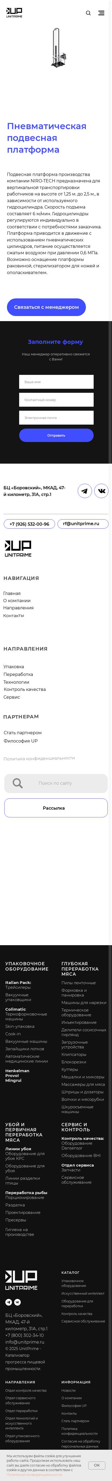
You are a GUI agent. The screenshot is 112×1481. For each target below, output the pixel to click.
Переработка (18, 674)
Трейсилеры (18, 987)
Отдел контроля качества (26, 1390)
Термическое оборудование (76, 1012)
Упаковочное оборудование (27, 966)
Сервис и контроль (75, 1127)
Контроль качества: (82, 1138)
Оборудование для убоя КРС (25, 1156)
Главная (12, 593)
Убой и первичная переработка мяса (24, 1132)
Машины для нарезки (83, 1002)
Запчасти (70, 1169)
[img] (18, 783)
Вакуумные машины (26, 1041)
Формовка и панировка (74, 993)
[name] (56, 382)
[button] (88, 12)
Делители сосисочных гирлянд (83, 1032)
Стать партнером (23, 732)
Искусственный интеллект (82, 1293)
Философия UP (21, 741)
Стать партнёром (75, 1421)
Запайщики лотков (24, 1048)
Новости (68, 1390)
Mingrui (13, 1080)
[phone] (56, 400)
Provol (12, 1075)
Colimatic (15, 1009)
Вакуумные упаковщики (18, 997)
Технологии (16, 682)
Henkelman (17, 1070)
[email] (56, 418)
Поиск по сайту (55, 783)
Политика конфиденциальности (39, 758)
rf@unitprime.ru (81, 523)
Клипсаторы (73, 1054)
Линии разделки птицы (22, 1181)
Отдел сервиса (77, 1165)
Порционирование (24, 1197)
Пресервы (15, 1219)
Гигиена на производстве (19, 1232)
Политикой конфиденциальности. (35, 1475)
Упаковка (13, 666)
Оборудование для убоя (25, 1168)
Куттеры (69, 1069)
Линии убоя (18, 1148)
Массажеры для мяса (83, 1084)
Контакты (13, 615)
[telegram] (8, 1302)
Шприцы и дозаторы (82, 1091)
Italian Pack (17, 982)
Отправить (56, 435)
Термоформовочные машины (26, 1016)
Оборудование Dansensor (76, 1146)
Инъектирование (79, 1022)
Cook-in (13, 1033)
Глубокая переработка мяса (80, 968)
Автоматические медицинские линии (26, 1059)
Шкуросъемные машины (77, 1109)
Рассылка (54, 808)
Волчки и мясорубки (82, 1099)
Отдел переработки (21, 1411)
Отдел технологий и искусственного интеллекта (21, 1423)
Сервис (11, 697)
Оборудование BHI (81, 1155)
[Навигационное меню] (101, 12)
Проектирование (22, 1212)
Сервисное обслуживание (76, 1180)
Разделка (15, 1204)
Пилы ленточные (78, 982)
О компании (17, 600)
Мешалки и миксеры (82, 1076)
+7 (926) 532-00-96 (29, 524)
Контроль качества (25, 689)
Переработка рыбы (26, 1192)
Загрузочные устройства (74, 1044)
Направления (18, 607)
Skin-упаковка (20, 1026)
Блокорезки (73, 1061)
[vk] (17, 1302)
